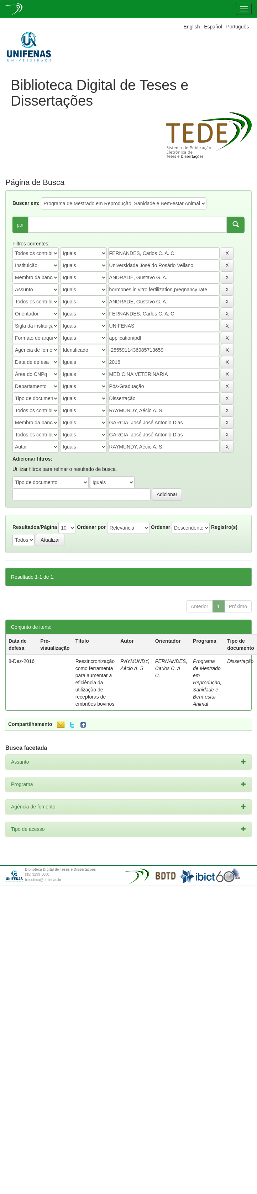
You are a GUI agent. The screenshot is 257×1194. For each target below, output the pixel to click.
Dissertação (240, 661)
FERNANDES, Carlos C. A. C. (171, 668)
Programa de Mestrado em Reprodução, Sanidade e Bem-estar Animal (207, 682)
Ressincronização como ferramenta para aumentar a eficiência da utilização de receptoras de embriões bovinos (95, 682)
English (192, 27)
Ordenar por (91, 527)
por (20, 225)
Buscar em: (26, 203)
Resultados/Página (34, 527)
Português (237, 27)
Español (213, 27)
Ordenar (160, 527)
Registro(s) (224, 527)
